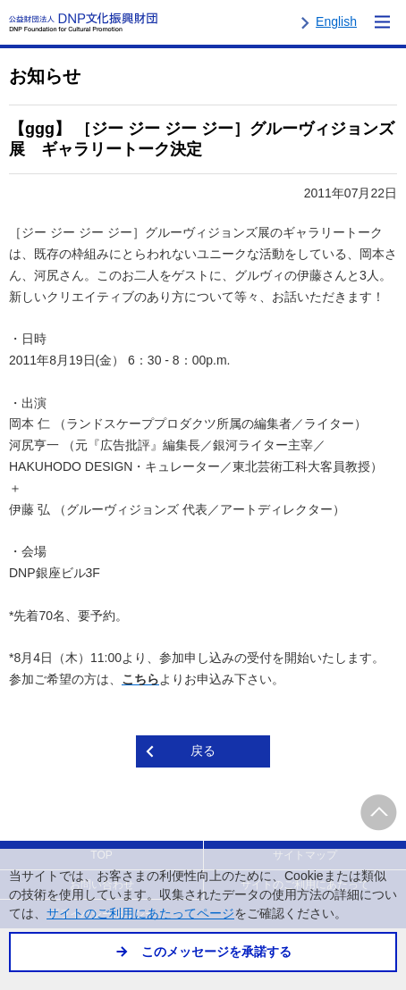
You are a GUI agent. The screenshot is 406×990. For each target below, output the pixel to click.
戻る (203, 750)
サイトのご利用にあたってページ (140, 913)
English (336, 21)
